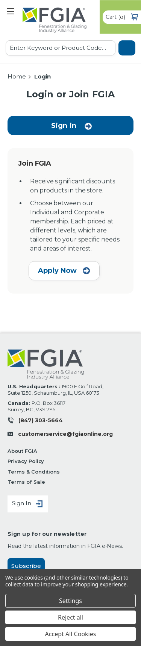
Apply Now (64, 270)
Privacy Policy (26, 461)
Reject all (70, 617)
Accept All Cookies (70, 634)
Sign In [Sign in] (27, 504)
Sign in (63, 126)
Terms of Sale (26, 482)
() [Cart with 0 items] (122, 17)
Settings (70, 601)
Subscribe (26, 565)
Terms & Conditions (34, 472)
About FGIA (22, 451)
